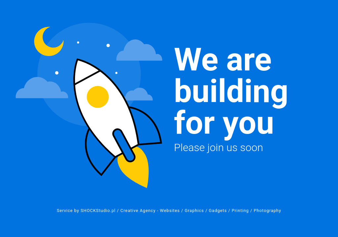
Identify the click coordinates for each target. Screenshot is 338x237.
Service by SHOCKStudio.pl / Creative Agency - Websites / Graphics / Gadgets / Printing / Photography (169, 210)
